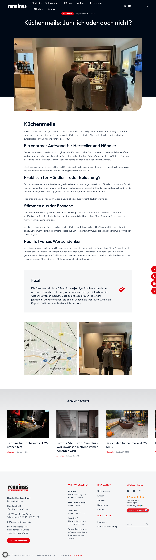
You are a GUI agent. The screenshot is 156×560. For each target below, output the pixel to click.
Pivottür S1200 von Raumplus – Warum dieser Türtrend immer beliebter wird (77, 447)
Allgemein (11, 452)
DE (129, 6)
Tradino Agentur (76, 555)
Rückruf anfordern (18, 540)
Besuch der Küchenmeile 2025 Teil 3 (126, 445)
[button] (5, 554)
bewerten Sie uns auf (137, 510)
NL (125, 6)
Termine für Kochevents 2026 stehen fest (27, 445)
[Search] (147, 524)
